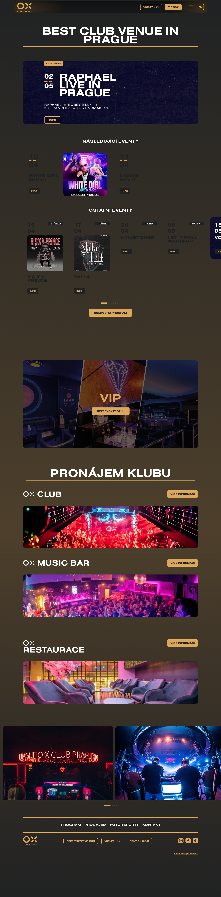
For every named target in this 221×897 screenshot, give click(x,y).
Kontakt (151, 825)
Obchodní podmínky (186, 853)
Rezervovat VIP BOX (81, 841)
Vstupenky (151, 7)
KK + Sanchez (57, 108)
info (52, 120)
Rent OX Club (139, 841)
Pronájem (95, 825)
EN (200, 7)
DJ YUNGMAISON (92, 108)
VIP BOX (173, 7)
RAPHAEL (52, 104)
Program (71, 825)
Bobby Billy (80, 104)
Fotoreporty (124, 825)
